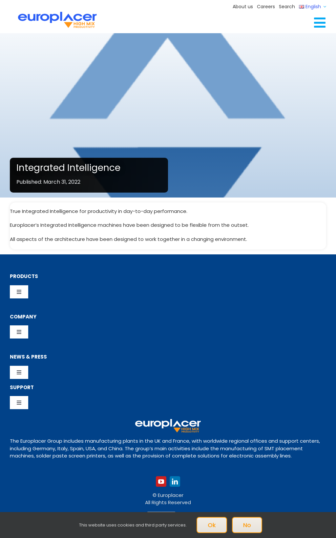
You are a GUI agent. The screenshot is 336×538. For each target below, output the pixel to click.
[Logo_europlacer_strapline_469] (57, 14)
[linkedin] (175, 481)
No (247, 525)
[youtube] (161, 481)
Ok (212, 525)
